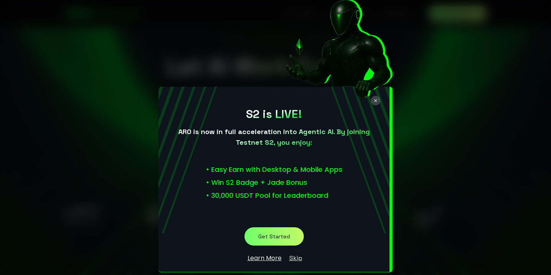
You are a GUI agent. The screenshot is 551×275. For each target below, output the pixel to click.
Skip (295, 258)
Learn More (265, 258)
